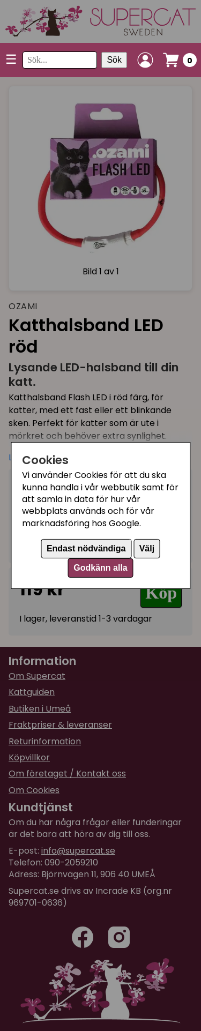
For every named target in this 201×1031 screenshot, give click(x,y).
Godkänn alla (100, 567)
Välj (146, 548)
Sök (114, 59)
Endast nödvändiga (86, 548)
